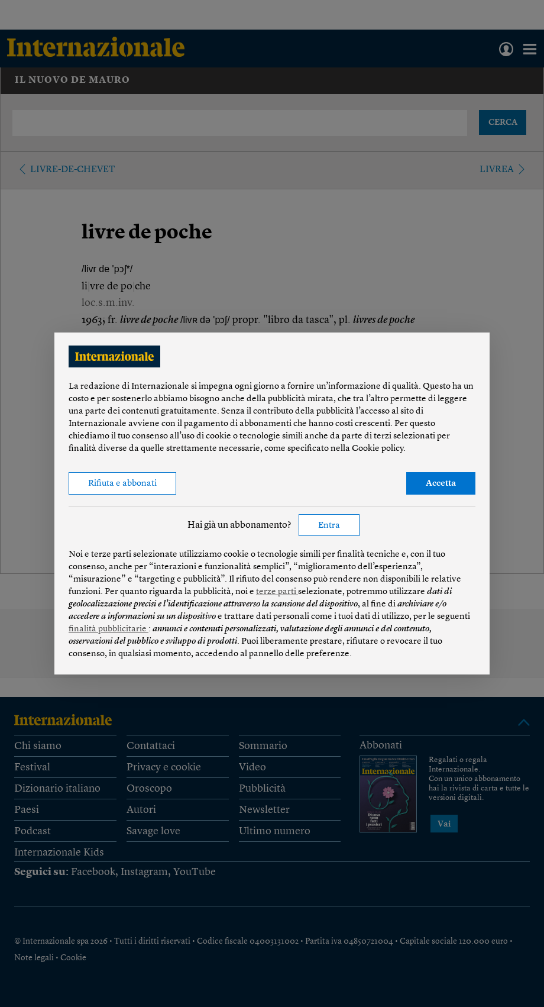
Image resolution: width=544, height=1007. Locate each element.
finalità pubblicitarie (108, 629)
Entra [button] (329, 525)
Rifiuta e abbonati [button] (122, 483)
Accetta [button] (441, 483)
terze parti (277, 592)
